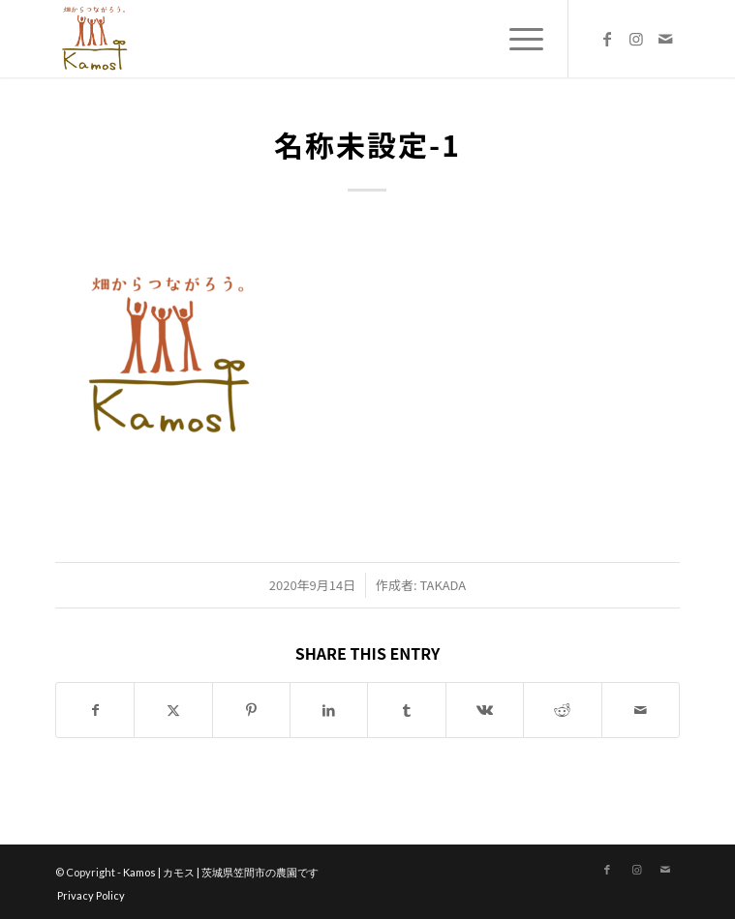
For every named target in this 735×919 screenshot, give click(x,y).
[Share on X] (173, 710)
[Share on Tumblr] (406, 710)
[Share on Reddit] (562, 710)
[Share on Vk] (484, 710)
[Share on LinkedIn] (329, 710)
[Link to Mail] (665, 38)
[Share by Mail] (640, 710)
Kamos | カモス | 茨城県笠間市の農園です (221, 872)
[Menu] (516, 38)
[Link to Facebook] (607, 38)
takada (442, 585)
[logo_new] (305, 38)
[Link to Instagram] (636, 38)
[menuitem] (516, 38)
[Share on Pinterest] (251, 710)
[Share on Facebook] (95, 710)
